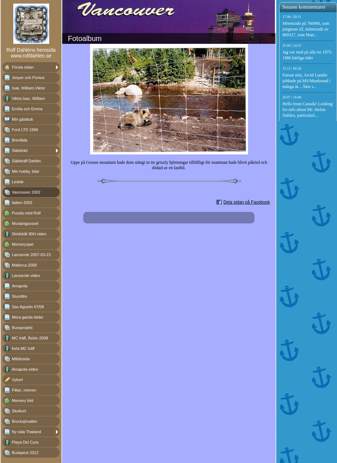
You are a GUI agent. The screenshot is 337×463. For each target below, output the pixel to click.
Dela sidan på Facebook (247, 202)
